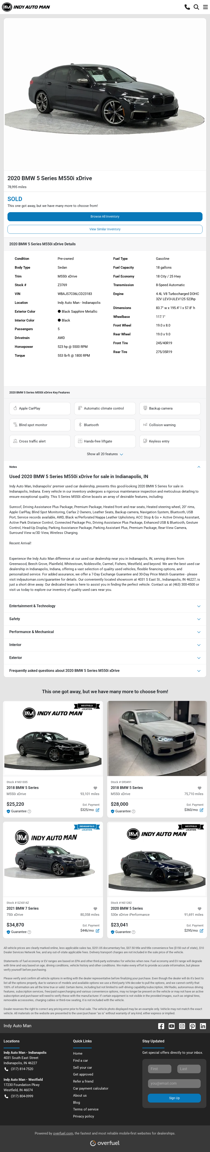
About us (80, 1095)
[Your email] (174, 1083)
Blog (76, 1102)
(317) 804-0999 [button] (19, 1096)
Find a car (80, 1061)
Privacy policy (83, 1116)
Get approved (83, 1074)
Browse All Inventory (105, 216)
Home (77, 1053)
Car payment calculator (90, 1088)
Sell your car (82, 1068)
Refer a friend (83, 1081)
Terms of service (86, 1109)
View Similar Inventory (105, 229)
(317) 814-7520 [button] (19, 1069)
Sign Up (174, 1098)
